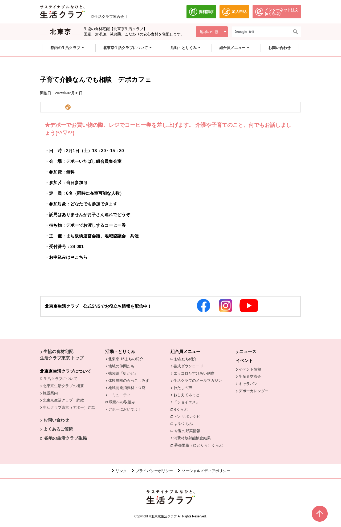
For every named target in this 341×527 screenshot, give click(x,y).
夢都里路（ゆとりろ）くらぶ (198, 445)
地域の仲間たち (121, 366)
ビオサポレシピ (188, 416)
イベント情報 (250, 369)
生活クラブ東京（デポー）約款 (69, 407)
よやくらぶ (185, 423)
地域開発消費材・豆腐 (126, 388)
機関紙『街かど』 (123, 373)
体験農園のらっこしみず (128, 380)
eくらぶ (181, 409)
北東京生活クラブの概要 (63, 386)
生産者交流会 (250, 376)
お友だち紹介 (186, 358)
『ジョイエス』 (186, 402)
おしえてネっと (186, 395)
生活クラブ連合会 (109, 16)
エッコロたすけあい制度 (193, 373)
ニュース (247, 351)
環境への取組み (123, 402)
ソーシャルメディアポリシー (206, 471)
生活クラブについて (62, 378)
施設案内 (50, 393)
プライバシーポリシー (154, 471)
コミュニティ (119, 395)
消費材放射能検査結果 (193, 437)
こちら (81, 257)
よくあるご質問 (58, 429)
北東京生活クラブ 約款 (63, 400)
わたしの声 (182, 388)
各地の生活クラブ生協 (65, 438)
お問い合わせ (56, 420)
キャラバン (248, 384)
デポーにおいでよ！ (125, 409)
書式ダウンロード (188, 366)
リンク (121, 471)
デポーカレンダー (254, 391)
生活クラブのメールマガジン (197, 380)
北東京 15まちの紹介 (125, 359)
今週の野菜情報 (188, 430)
